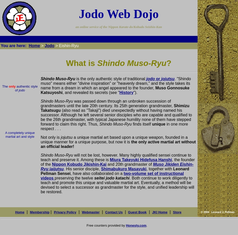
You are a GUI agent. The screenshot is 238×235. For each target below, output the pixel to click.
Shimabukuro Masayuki (123, 169)
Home (34, 46)
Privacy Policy (65, 212)
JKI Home (159, 212)
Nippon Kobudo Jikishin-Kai (79, 164)
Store (177, 212)
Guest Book (137, 212)
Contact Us (114, 212)
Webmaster (91, 212)
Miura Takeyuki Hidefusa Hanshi (141, 160)
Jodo (49, 46)
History (126, 92)
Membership (40, 212)
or (160, 79)
